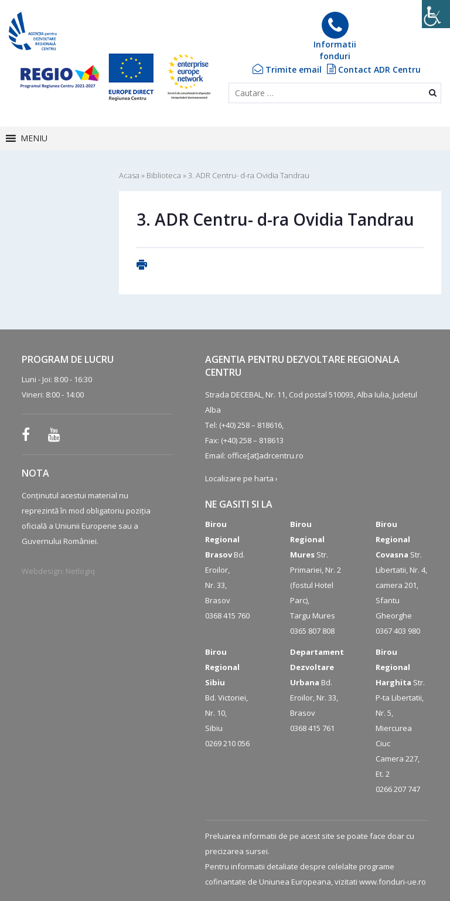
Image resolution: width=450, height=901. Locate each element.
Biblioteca (163, 175)
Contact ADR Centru (374, 69)
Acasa (129, 175)
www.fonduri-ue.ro (392, 881)
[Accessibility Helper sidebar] (436, 14)
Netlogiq (80, 571)
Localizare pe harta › (241, 478)
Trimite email (287, 69)
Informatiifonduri (334, 37)
